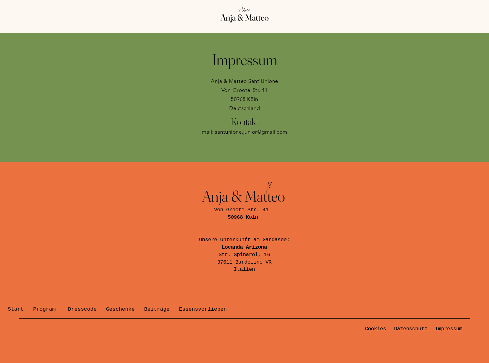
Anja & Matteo (244, 17)
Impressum (448, 329)
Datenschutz (410, 329)
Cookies (375, 329)
